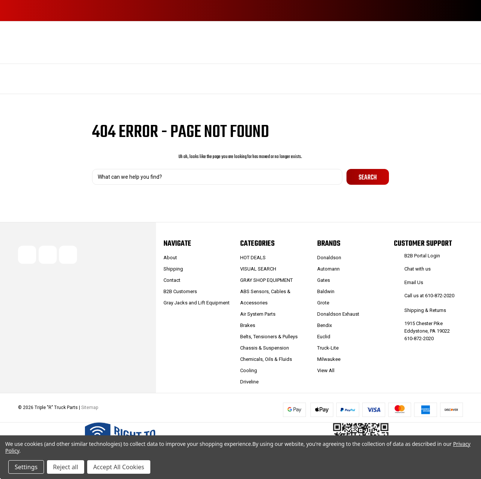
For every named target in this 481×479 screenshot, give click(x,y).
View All (325, 370)
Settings (26, 467)
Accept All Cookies (118, 467)
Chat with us (417, 269)
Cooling (248, 370)
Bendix (324, 325)
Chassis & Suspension (264, 348)
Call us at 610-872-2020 (429, 295)
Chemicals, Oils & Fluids (266, 359)
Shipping (173, 269)
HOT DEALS (253, 257)
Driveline (249, 382)
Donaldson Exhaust (338, 314)
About (170, 257)
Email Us (413, 282)
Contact (171, 280)
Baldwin (325, 291)
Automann (328, 269)
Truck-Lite (328, 348)
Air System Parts (257, 314)
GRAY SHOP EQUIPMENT (266, 280)
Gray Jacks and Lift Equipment (196, 303)
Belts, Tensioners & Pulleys (269, 336)
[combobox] (217, 177)
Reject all (65, 467)
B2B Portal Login (422, 256)
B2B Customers (180, 291)
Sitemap (89, 408)
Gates (323, 280)
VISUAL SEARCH (258, 269)
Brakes (247, 325)
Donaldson (329, 257)
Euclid (323, 336)
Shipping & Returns (425, 310)
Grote (323, 303)
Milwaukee (328, 359)
